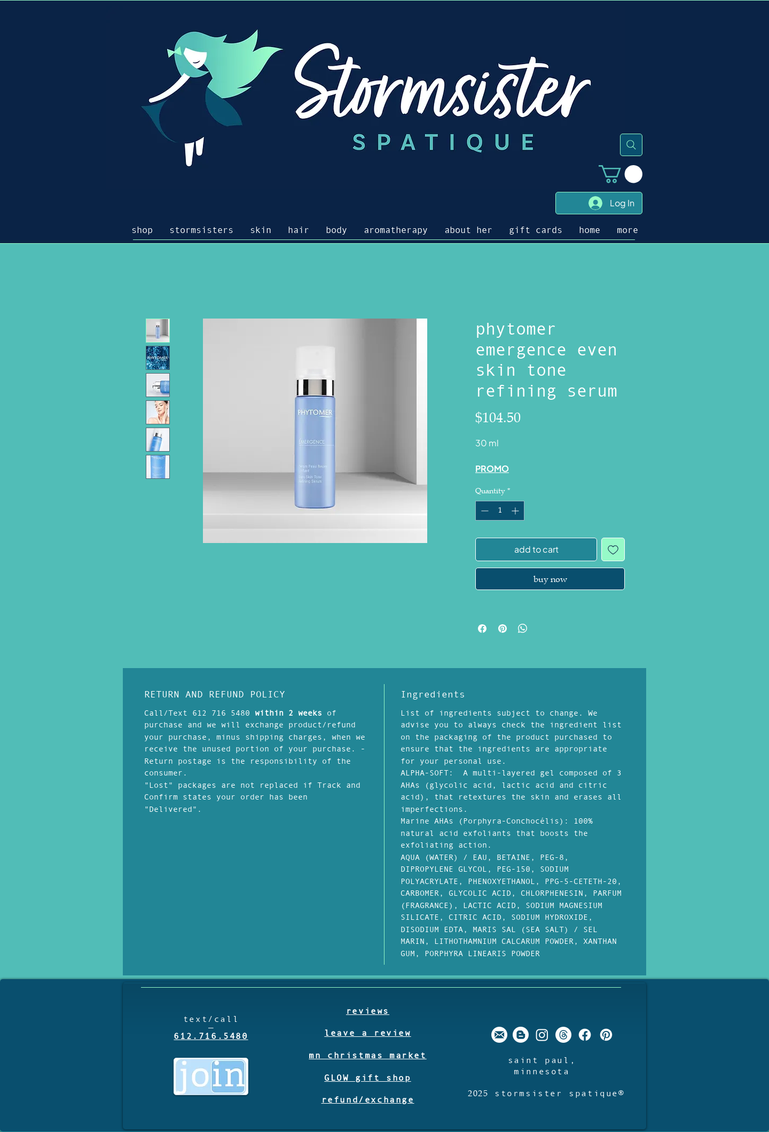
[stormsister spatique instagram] (542, 1035)
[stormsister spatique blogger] (521, 1035)
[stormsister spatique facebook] (585, 1035)
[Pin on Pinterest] (502, 628)
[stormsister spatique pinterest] (606, 1035)
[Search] (631, 145)
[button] (620, 174)
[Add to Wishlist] (613, 549)
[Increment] (516, 510)
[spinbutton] (499, 510)
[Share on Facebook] (482, 628)
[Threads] (563, 1035)
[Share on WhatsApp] (522, 628)
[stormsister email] (499, 1035)
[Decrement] (483, 510)
